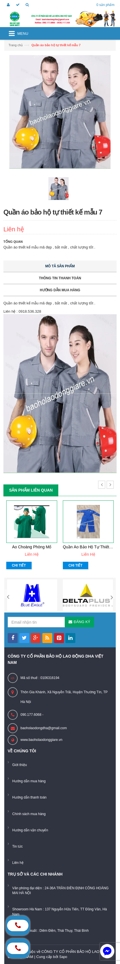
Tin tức (17, 846)
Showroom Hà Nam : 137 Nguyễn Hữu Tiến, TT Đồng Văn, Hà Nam (59, 911)
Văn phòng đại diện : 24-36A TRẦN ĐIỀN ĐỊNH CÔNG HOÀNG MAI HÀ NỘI (60, 890)
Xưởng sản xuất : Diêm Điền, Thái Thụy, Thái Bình (50, 931)
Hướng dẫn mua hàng (60, 290)
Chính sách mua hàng (28, 814)
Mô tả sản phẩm (60, 266)
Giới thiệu (19, 765)
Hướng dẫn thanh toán (29, 797)
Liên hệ (18, 863)
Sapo (63, 957)
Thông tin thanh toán (60, 278)
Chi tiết (19, 565)
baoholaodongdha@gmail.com (43, 728)
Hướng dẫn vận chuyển (30, 830)
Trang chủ (16, 45)
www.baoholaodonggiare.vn (41, 740)
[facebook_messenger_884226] (107, 951)
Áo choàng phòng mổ (31, 547)
